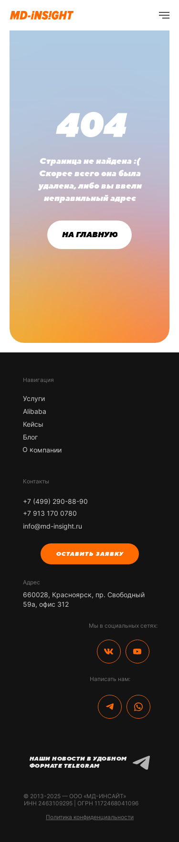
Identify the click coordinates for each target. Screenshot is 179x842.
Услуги (34, 398)
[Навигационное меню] (164, 15)
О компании (41, 449)
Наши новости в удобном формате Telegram (77, 762)
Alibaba (34, 411)
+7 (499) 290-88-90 (55, 501)
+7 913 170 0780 (50, 513)
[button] (90, 553)
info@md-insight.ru (52, 526)
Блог (30, 437)
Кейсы (33, 424)
